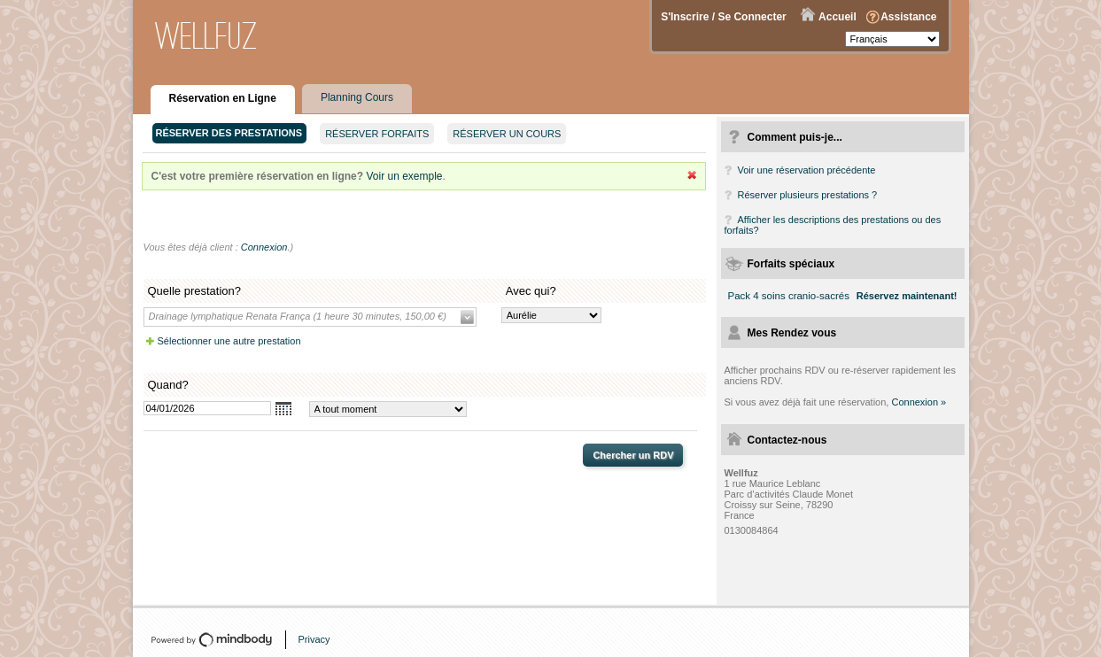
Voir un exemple (404, 176)
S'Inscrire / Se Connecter (724, 17)
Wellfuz (207, 35)
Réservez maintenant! (907, 295)
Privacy (314, 639)
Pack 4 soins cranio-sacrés (788, 295)
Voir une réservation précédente (807, 170)
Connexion (264, 247)
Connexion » (918, 402)
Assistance (908, 17)
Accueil (837, 17)
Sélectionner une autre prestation (229, 341)
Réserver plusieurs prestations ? (808, 194)
